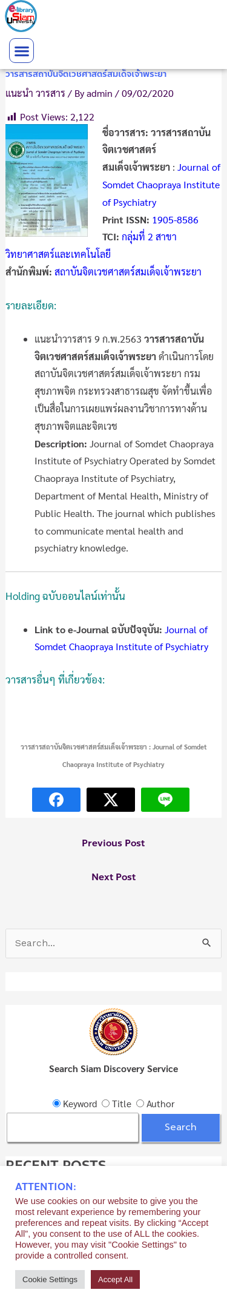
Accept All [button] (115, 1279)
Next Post (113, 877)
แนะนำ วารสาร (35, 93)
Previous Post (113, 843)
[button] (21, 50)
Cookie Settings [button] (49, 1279)
